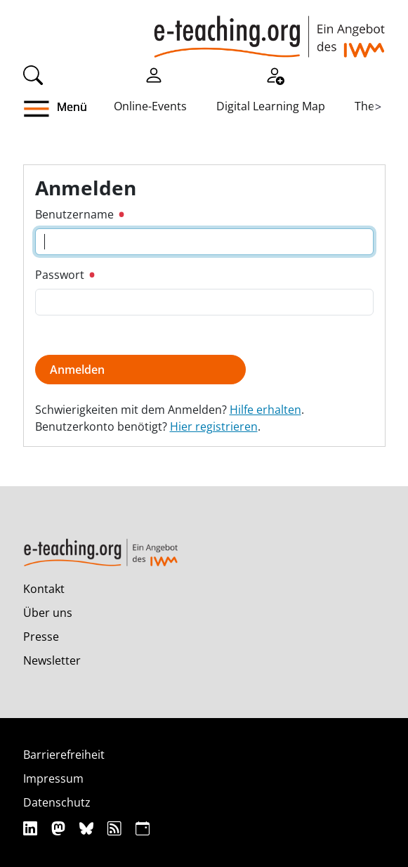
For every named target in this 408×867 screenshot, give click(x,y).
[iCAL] (143, 828)
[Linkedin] (32, 828)
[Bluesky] (88, 828)
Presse (41, 636)
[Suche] (33, 74)
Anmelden (77, 369)
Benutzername (79, 214)
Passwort (65, 274)
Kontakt (44, 589)
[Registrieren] (274, 74)
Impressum (53, 778)
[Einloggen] (154, 74)
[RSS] (116, 828)
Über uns (47, 612)
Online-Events (150, 106)
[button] (47, 108)
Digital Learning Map (270, 106)
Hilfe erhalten (265, 409)
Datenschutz (57, 802)
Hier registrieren (214, 426)
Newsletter (52, 660)
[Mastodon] (60, 828)
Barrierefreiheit (64, 754)
